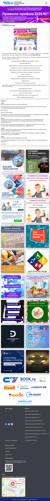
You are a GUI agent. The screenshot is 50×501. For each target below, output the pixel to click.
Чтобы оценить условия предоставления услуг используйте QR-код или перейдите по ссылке (15, 461)
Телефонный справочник (10, 448)
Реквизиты (7, 451)
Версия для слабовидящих (11, 440)
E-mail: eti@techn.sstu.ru (31, 440)
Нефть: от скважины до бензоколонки (25, 97)
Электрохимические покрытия (25, 88)
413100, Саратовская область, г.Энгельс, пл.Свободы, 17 (14, 476)
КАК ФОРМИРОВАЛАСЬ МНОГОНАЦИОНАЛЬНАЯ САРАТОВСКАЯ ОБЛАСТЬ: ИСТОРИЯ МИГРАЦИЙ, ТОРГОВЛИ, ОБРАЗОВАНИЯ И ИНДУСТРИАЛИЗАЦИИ (23, 107)
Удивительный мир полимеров (25, 93)
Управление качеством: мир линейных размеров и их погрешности (25, 72)
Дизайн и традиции (25, 74)
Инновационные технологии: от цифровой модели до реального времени (25, 70)
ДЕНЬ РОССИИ (4, 110)
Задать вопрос (8, 454)
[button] (21, 21)
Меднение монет (25, 81)
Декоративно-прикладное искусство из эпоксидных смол (25, 95)
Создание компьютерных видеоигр (25, 76)
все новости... (4, 144)
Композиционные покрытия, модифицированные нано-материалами (25, 90)
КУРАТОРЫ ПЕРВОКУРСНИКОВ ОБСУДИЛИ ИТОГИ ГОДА (14, 138)
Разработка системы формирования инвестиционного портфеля (25, 78)
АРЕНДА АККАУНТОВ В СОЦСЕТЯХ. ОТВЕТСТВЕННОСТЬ (14, 104)
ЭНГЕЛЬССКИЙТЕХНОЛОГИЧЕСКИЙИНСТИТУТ (19, 3)
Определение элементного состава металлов (25, 83)
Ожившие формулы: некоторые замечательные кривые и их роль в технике (25, 65)
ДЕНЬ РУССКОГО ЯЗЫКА (6, 112)
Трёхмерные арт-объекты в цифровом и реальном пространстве (25, 68)
